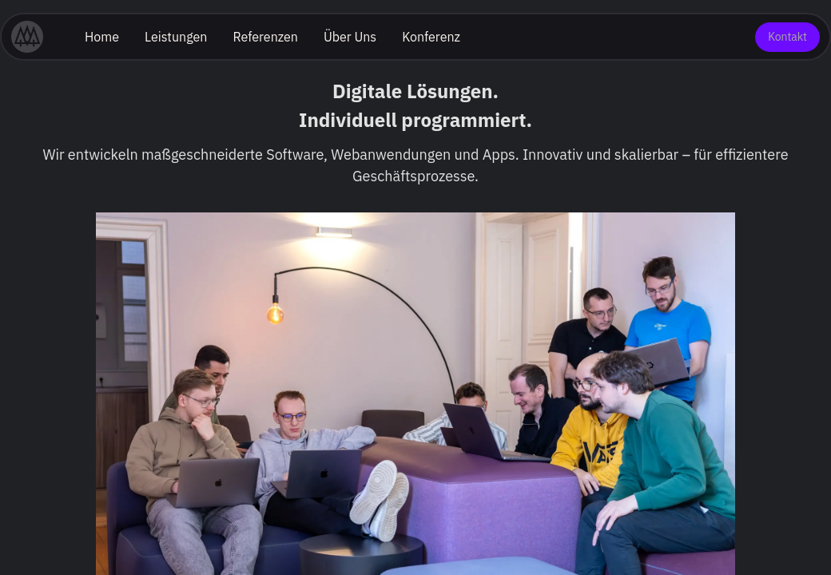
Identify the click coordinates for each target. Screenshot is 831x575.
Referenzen (265, 37)
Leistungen (176, 37)
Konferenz (431, 37)
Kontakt (787, 37)
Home (102, 37)
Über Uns (350, 37)
